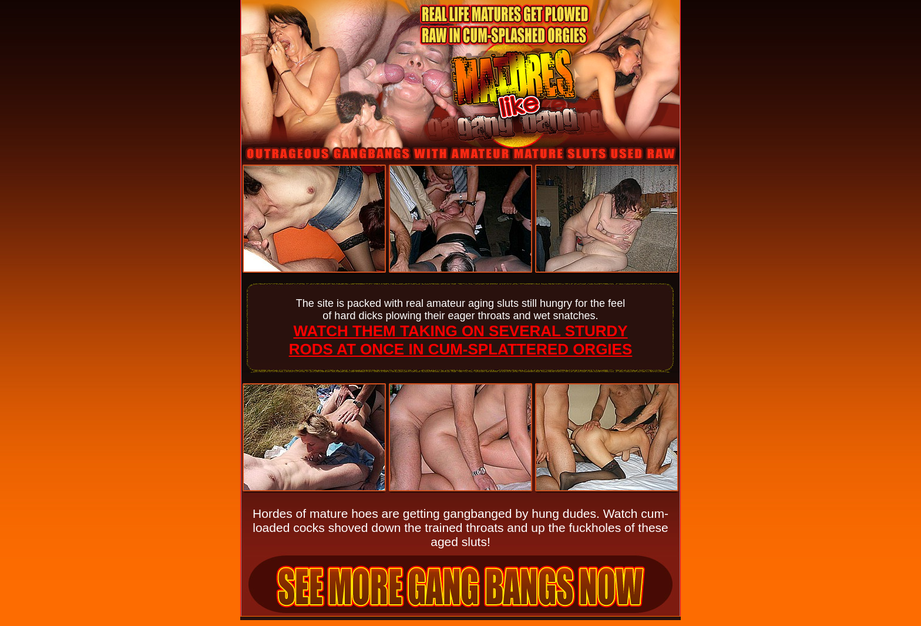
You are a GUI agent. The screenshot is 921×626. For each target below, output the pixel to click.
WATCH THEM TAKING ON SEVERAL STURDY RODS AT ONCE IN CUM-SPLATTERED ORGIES (461, 340)
